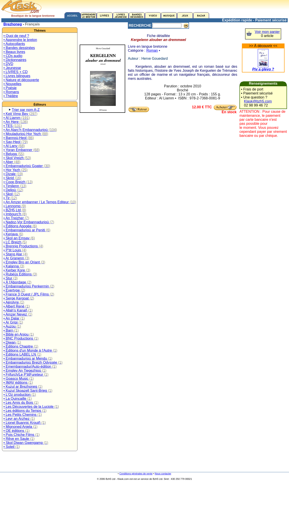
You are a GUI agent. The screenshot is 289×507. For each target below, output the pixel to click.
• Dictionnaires (14, 60)
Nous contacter (163, 473)
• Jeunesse (12, 68)
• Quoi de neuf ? (16, 36)
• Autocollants (14, 44)
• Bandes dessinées (19, 48)
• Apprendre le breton (20, 40)
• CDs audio (12, 56)
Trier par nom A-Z (26, 110)
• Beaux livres (14, 52)
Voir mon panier (267, 32)
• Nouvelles (12, 84)
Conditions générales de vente (136, 473)
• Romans (11, 92)
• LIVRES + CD (15, 72)
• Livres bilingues (16, 76)
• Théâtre (10, 96)
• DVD (8, 64)
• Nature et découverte (21, 80)
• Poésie (10, 88)
